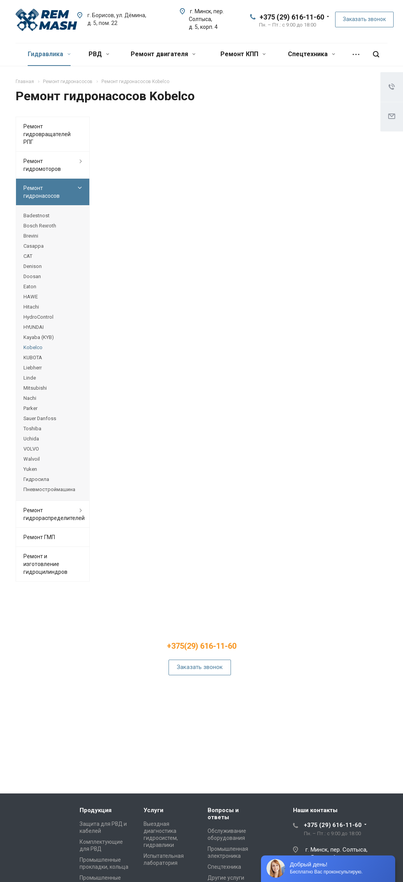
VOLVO (31, 449)
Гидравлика (49, 54)
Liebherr (32, 368)
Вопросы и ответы (223, 814)
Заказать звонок (364, 19)
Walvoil (31, 459)
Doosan (32, 276)
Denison (32, 266)
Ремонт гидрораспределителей (54, 514)
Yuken (30, 469)
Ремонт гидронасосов (41, 192)
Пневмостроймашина (49, 489)
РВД (99, 54)
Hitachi (31, 307)
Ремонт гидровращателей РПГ (47, 134)
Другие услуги (226, 878)
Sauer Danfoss (39, 418)
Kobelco (33, 347)
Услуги (153, 810)
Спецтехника (311, 54)
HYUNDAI (33, 327)
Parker (30, 408)
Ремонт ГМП (39, 537)
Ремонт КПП (243, 54)
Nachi (29, 398)
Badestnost (36, 215)
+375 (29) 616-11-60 (291, 17)
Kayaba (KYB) (38, 337)
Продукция (96, 810)
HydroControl (38, 317)
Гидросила (36, 479)
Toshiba (32, 428)
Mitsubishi (35, 388)
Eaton (29, 286)
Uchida (31, 439)
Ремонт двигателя (163, 54)
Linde (29, 378)
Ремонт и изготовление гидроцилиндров (45, 564)
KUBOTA (32, 357)
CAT (27, 256)
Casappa (33, 246)
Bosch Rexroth (39, 226)
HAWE (30, 297)
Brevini (30, 236)
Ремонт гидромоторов (42, 165)
